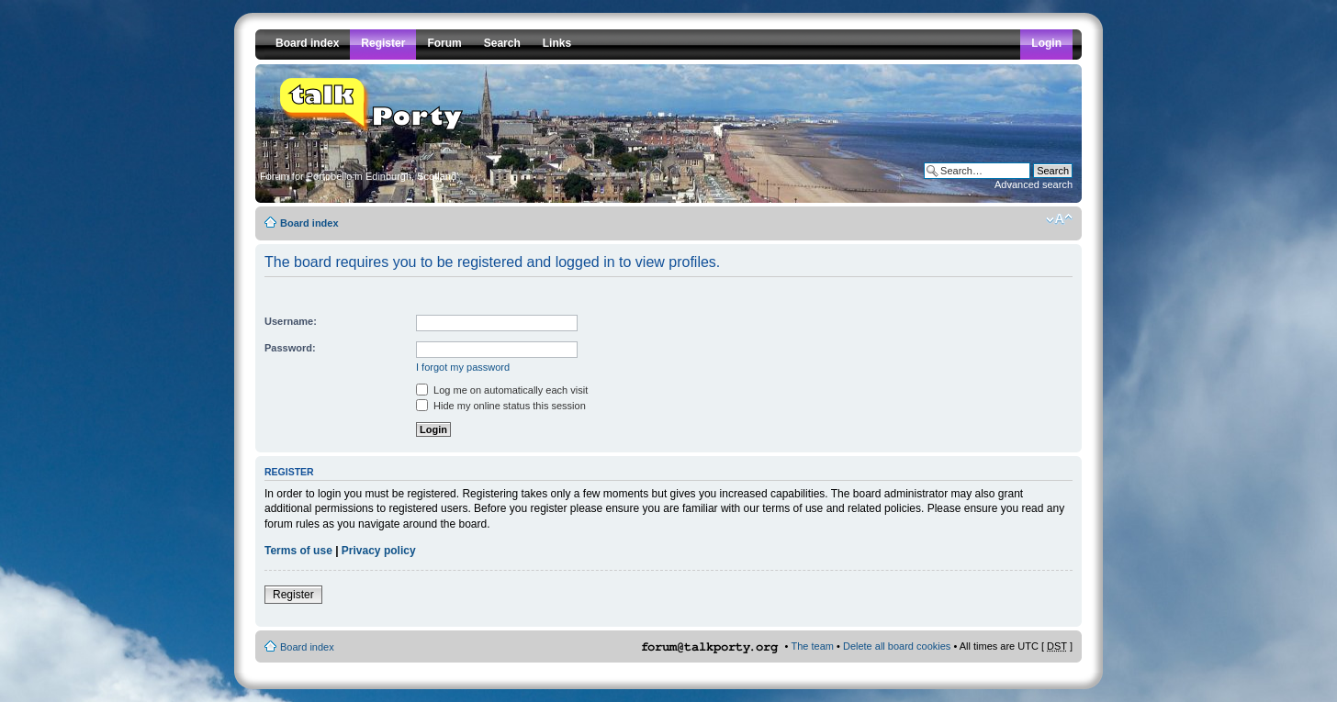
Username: (290, 321)
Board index (309, 222)
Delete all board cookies (896, 646)
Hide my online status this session (501, 405)
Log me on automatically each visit (502, 390)
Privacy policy (379, 550)
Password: (290, 347)
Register (293, 594)
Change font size (1059, 219)
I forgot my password (463, 367)
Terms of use (298, 550)
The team (813, 646)
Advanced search (1033, 184)
